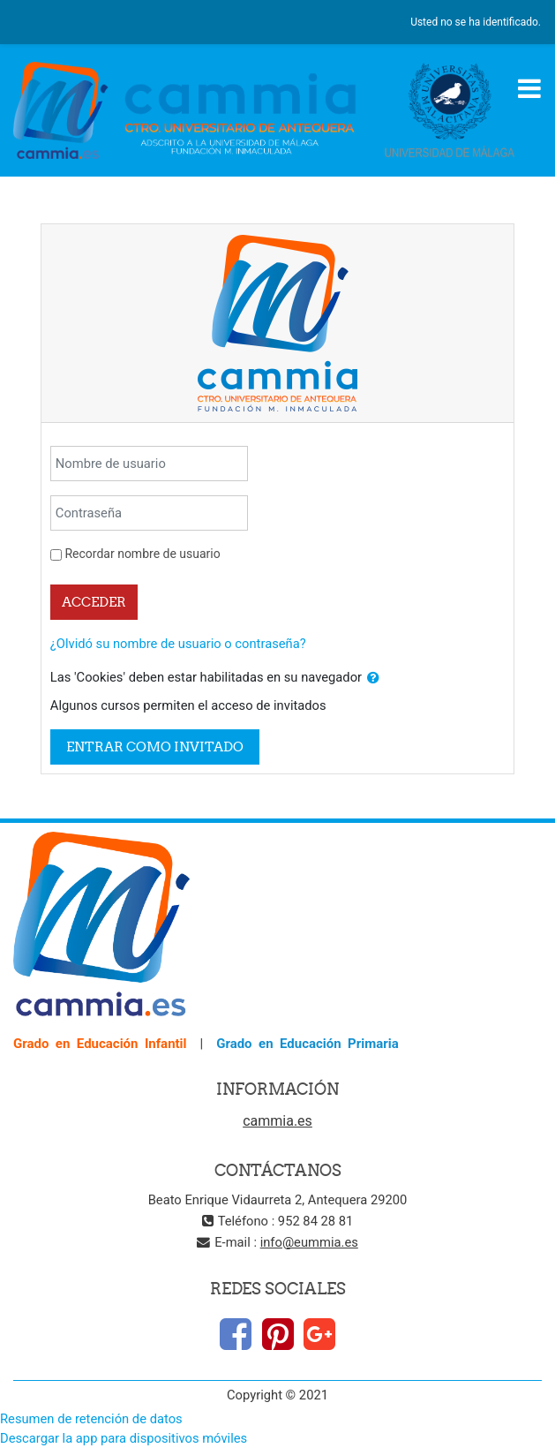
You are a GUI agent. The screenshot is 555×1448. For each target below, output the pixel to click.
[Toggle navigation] (529, 88)
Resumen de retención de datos (91, 1419)
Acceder (94, 601)
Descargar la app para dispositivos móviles (123, 1438)
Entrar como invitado (155, 746)
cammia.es (277, 1120)
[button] (373, 678)
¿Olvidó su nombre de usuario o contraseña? (178, 644)
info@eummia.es (309, 1242)
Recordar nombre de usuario (142, 554)
